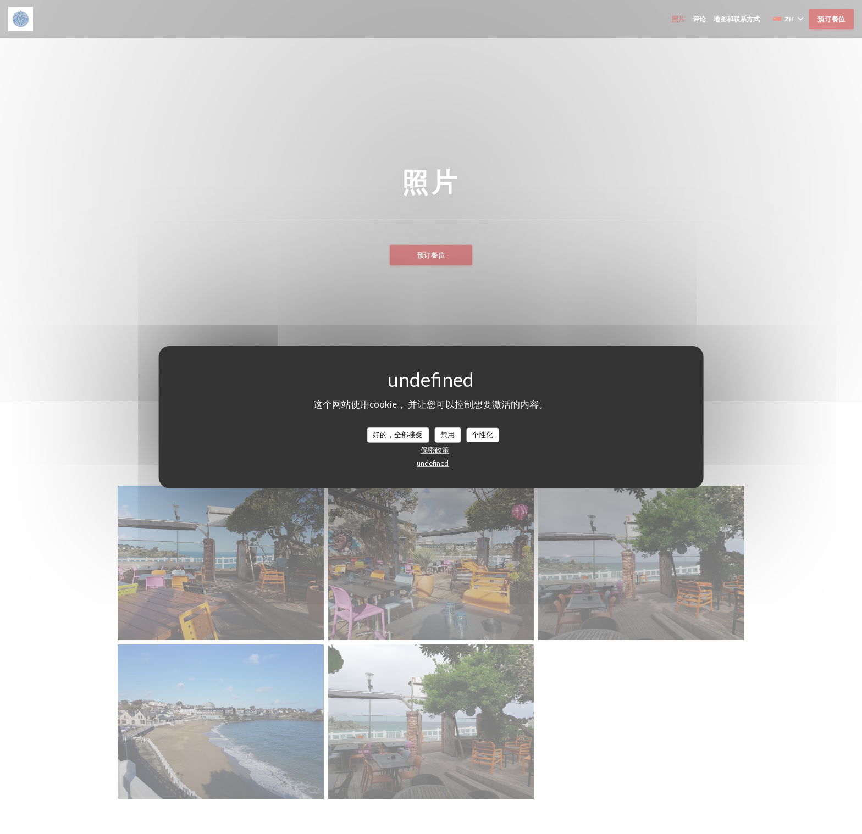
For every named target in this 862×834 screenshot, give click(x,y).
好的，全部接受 (398, 434)
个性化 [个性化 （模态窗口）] (482, 434)
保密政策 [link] (435, 449)
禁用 (447, 434)
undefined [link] (433, 462)
